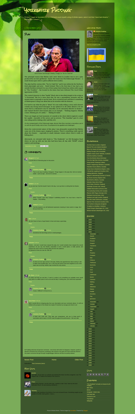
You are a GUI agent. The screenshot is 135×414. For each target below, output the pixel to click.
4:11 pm (48, 288)
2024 (90, 224)
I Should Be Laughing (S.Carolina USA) (98, 171)
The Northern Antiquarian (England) (96, 204)
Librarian (31, 242)
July (91, 311)
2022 (90, 229)
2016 (90, 338)
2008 (90, 358)
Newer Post (28, 360)
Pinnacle (92, 241)
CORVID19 (93, 274)
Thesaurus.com (91, 396)
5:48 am (37, 242)
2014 (90, 343)
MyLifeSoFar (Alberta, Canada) (95, 180)
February (93, 323)
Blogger (85, 410)
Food (91, 272)
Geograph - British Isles (93, 392)
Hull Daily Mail (91, 394)
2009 (90, 355)
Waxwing (34, 390)
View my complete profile (94, 44)
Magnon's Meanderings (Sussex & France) (98, 175)
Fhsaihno (92, 253)
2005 (90, 365)
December (93, 234)
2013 (90, 346)
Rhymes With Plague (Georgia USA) (97, 193)
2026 (90, 219)
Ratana (92, 289)
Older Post (79, 360)
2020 (90, 329)
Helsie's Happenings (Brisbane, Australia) (98, 164)
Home (54, 360)
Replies (33, 166)
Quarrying (92, 265)
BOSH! (89, 390)
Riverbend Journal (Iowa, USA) (95, 195)
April (91, 318)
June (91, 314)
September (93, 306)
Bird (91, 250)
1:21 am (36, 183)
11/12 (91, 267)
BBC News (90, 387)
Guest (95, 82)
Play (91, 296)
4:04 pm (38, 300)
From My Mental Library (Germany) (96, 158)
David (95, 127)
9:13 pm (48, 169)
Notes (95, 116)
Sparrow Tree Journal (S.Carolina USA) (98, 201)
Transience (93, 245)
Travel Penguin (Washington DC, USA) (97, 208)
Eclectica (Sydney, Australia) (94, 156)
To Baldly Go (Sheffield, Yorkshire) (96, 206)
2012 (90, 348)
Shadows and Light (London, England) (97, 197)
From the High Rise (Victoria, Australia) (97, 160)
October (92, 304)
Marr (91, 257)
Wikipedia (89, 401)
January (92, 326)
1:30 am (34, 218)
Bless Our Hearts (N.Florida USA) (96, 149)
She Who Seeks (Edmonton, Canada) (97, 199)
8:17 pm (36, 158)
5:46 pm (40, 204)
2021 (90, 232)
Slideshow (93, 286)
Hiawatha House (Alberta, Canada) (96, 166)
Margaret (31, 158)
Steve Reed (32, 300)
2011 (90, 350)
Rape (95, 71)
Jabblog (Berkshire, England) (95, 173)
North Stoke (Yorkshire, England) (96, 184)
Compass (92, 255)
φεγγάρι (34, 373)
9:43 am (48, 259)
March (92, 321)
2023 (90, 227)
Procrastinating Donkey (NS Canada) (97, 191)
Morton (92, 277)
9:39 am (48, 195)
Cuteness (92, 279)
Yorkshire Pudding (47, 10)
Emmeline (92, 294)
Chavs (33, 382)
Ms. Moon (31, 275)
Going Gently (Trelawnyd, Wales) (96, 162)
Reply (30, 163)
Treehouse (93, 262)
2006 (90, 362)
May (91, 316)
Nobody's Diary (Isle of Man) (94, 182)
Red (30, 218)
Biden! (96, 105)
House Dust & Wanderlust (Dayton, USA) (98, 169)
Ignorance (92, 298)
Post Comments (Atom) (38, 363)
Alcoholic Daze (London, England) (96, 145)
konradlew (73, 410)
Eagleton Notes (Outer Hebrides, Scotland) (98, 153)
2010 (91, 269)
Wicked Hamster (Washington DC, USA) (98, 210)
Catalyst (31, 183)
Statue (96, 94)
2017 (90, 336)
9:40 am (48, 230)
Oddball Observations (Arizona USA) (97, 188)
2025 (90, 222)
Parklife (92, 291)
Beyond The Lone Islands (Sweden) (97, 147)
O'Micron (92, 260)
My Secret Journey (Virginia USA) (96, 177)
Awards (92, 236)
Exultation (92, 238)
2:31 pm (37, 275)
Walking (92, 282)
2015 (90, 341)
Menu (91, 248)
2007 (90, 360)
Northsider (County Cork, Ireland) (96, 186)
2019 (90, 331)
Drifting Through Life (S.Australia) (96, 151)
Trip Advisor (90, 398)
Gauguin (92, 243)
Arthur (91, 284)
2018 (90, 333)
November (93, 301)
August (92, 309)
